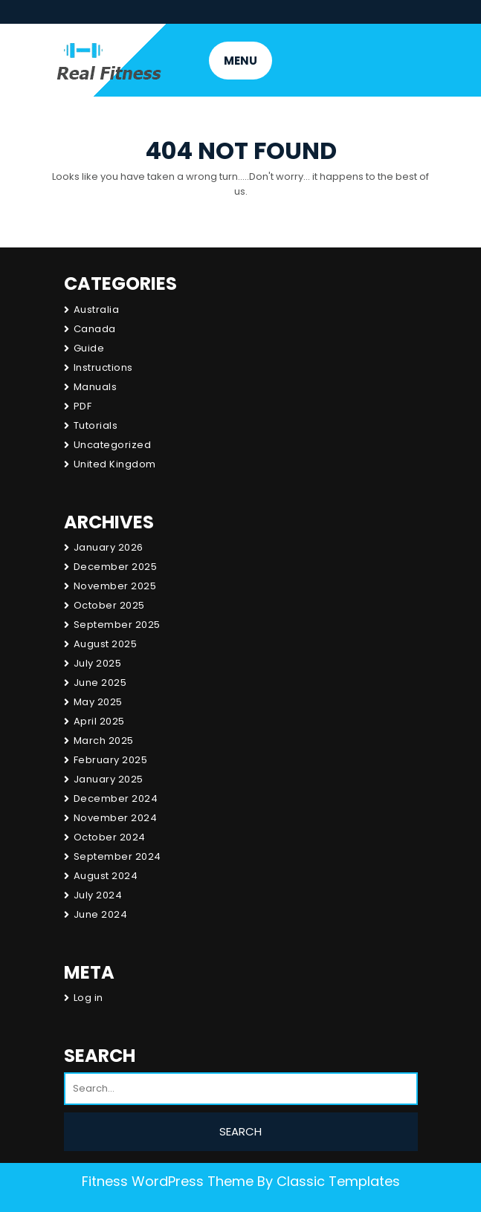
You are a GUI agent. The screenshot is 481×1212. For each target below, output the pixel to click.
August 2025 (106, 644)
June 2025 (100, 682)
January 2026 (108, 547)
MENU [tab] (240, 60)
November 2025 (115, 586)
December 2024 (116, 798)
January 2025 (108, 779)
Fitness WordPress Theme (168, 1181)
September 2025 (117, 625)
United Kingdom (115, 464)
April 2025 (99, 721)
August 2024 (106, 876)
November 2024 (116, 818)
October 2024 (110, 837)
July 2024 (98, 895)
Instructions (103, 367)
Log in (88, 998)
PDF (83, 406)
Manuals (95, 387)
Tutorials (96, 425)
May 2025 (98, 702)
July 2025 (98, 663)
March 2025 (104, 740)
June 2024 (101, 914)
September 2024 (117, 856)
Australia (97, 309)
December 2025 (116, 567)
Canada (95, 329)
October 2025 (109, 605)
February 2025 (111, 760)
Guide (89, 348)
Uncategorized (113, 445)
